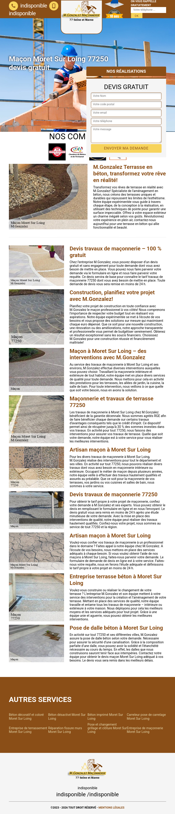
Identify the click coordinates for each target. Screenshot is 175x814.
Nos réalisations (126, 71)
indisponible (28, 5)
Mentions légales (111, 807)
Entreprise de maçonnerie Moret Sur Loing (145, 730)
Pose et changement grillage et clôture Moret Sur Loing (107, 728)
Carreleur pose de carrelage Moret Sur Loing (146, 716)
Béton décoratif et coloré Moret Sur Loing (26, 716)
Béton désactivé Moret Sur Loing (67, 716)
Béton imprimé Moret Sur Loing (105, 716)
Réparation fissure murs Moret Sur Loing (65, 730)
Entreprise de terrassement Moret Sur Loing (28, 730)
